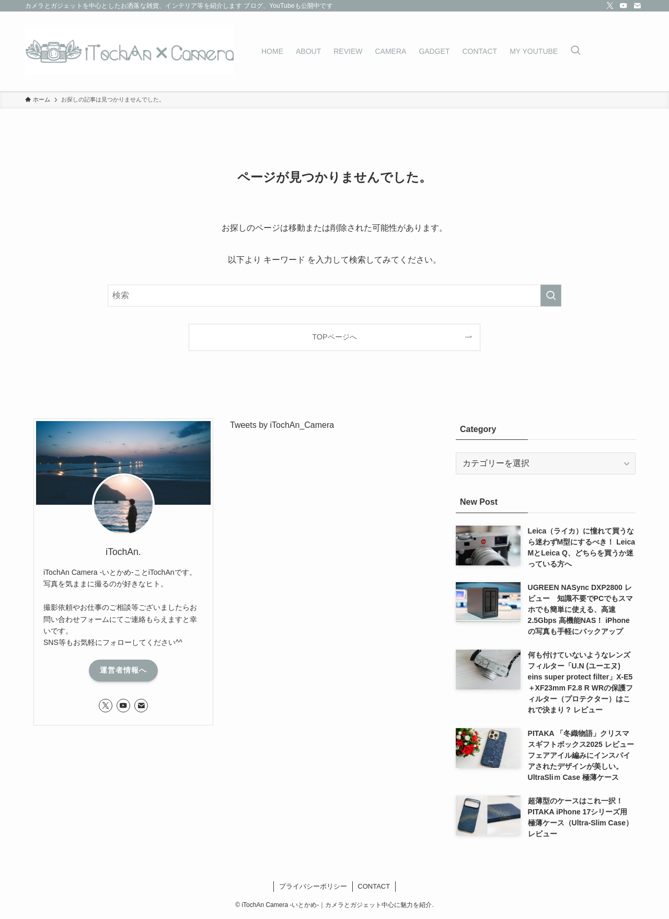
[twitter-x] (610, 6)
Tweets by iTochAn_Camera (282, 425)
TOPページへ (334, 337)
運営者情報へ (123, 670)
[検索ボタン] (575, 51)
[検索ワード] (334, 296)
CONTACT (373, 886)
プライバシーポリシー (313, 886)
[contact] (637, 6)
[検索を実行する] (550, 296)
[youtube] (623, 6)
